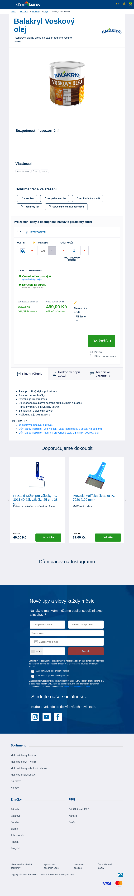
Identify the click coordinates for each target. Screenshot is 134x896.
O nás (72, 822)
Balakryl (15, 815)
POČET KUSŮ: (66, 243)
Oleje (45, 11)
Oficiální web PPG (79, 809)
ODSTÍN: (21, 243)
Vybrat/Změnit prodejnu (32, 279)
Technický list (29, 206)
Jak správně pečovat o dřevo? (36, 425)
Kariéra (73, 815)
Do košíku (101, 341)
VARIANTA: (43, 243)
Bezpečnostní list (54, 198)
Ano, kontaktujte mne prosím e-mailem (52, 671)
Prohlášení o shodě (87, 198)
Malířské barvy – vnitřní (24, 761)
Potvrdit (86, 651)
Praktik (15, 841)
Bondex (15, 822)
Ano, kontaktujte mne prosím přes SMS (53, 675)
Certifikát (27, 198)
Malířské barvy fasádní (24, 755)
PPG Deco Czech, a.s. (39, 874)
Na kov (15, 787)
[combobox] (36, 651)
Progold (15, 848)
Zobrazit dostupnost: (30, 271)
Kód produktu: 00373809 (72, 259)
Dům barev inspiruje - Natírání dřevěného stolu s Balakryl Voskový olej (59, 432)
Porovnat (96, 352)
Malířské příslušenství (23, 774)
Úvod (13, 11)
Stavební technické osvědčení (66, 206)
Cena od (16, 533)
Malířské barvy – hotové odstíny (29, 768)
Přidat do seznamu (103, 356)
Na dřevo (35, 11)
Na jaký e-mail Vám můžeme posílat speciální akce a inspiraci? (66, 612)
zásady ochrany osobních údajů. (77, 686)
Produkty (24, 11)
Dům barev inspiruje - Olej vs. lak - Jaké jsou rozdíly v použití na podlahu (60, 428)
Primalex (16, 809)
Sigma (14, 828)
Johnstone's (17, 835)
